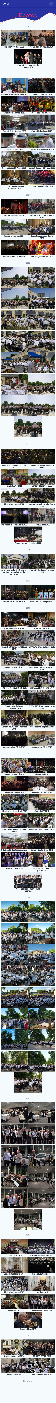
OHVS (6, 3)
